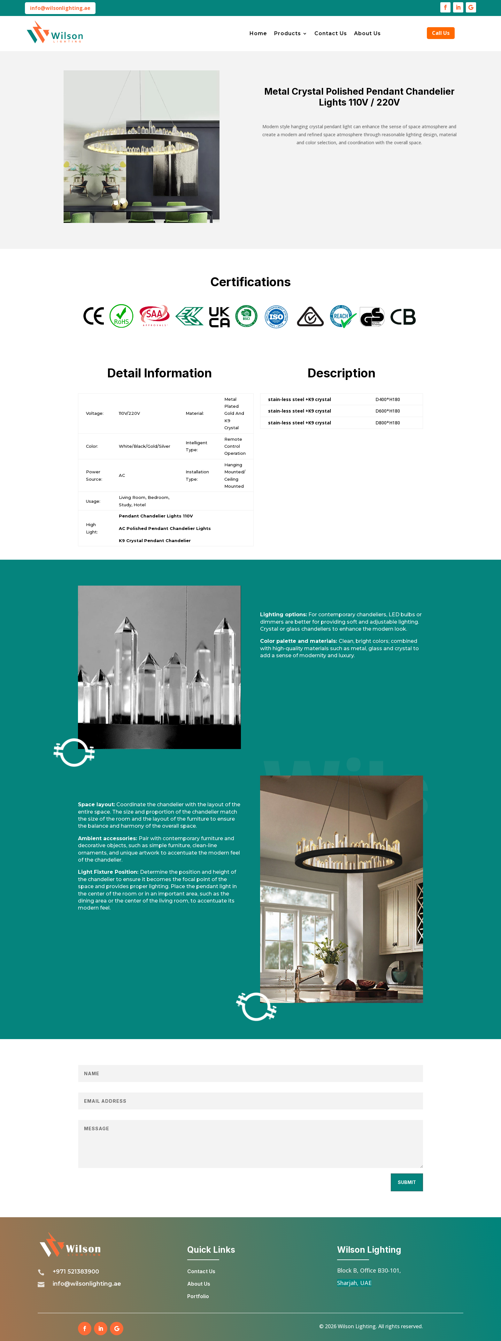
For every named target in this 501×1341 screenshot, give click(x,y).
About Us (367, 33)
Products (287, 33)
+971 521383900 (76, 1271)
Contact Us (330, 33)
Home (258, 33)
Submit (407, 1182)
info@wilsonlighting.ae (60, 8)
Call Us (441, 32)
